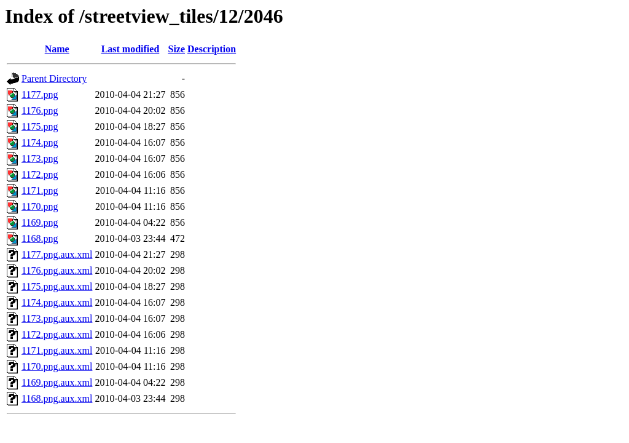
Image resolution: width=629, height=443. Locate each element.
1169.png (39, 222)
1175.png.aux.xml (56, 286)
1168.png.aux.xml (56, 398)
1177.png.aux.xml (56, 254)
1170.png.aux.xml (56, 366)
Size (177, 49)
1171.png (39, 190)
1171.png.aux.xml (56, 350)
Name (57, 49)
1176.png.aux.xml (56, 270)
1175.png (39, 126)
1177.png (39, 94)
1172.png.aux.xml (56, 334)
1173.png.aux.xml (56, 318)
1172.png (39, 174)
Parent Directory (54, 78)
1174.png (39, 142)
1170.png (39, 206)
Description (211, 49)
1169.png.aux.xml (56, 382)
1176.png (39, 110)
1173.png (39, 158)
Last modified (130, 49)
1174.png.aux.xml (56, 302)
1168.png (39, 238)
